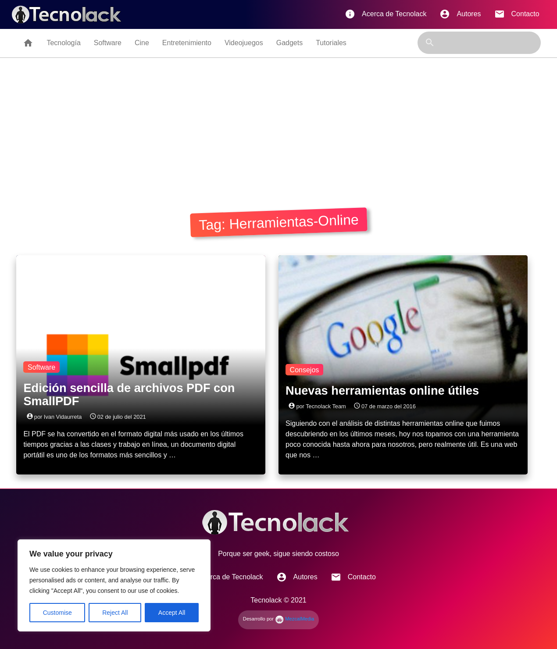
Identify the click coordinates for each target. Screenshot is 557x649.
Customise (57, 612)
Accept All (171, 612)
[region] (114, 585)
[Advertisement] (278, 123)
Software (107, 42)
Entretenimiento (186, 42)
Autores (460, 14)
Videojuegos (244, 42)
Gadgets (289, 42)
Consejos (304, 370)
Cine (142, 42)
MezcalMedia (294, 618)
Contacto (516, 14)
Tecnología (63, 42)
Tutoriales (331, 42)
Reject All (115, 612)
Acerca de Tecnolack (385, 14)
